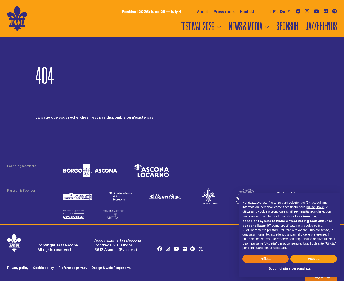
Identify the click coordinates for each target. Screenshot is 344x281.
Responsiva (122, 268)
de (282, 11)
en (275, 11)
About (202, 11)
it (269, 11)
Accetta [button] (314, 259)
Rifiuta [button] (266, 259)
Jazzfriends (321, 26)
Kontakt (247, 11)
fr (289, 11)
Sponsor (287, 26)
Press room (224, 11)
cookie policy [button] (313, 225)
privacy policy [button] (315, 207)
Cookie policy (43, 268)
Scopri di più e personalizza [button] (289, 268)
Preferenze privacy (72, 268)
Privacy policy (17, 268)
